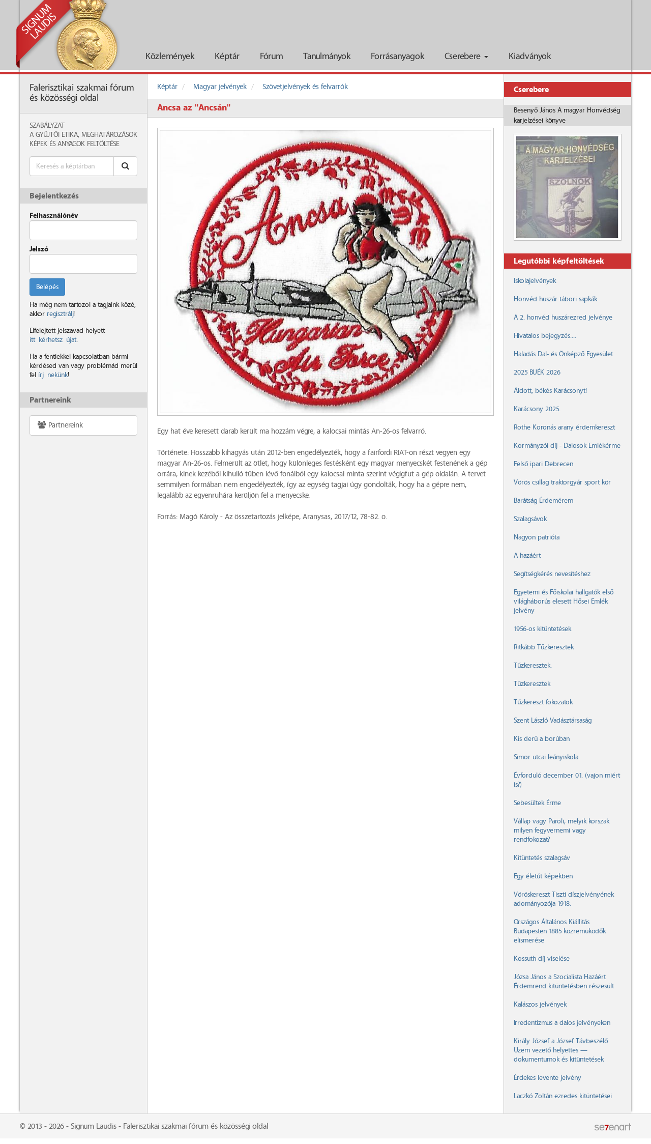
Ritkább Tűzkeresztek (544, 647)
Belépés (47, 287)
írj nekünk (53, 375)
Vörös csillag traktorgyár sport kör (562, 482)
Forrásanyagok (397, 56)
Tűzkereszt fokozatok (543, 702)
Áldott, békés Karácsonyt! (550, 391)
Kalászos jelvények (540, 1004)
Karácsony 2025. (537, 409)
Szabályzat (47, 126)
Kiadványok (530, 56)
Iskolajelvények (535, 281)
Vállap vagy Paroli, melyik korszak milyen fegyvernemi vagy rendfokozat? (561, 830)
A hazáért (527, 556)
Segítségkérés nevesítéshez (552, 574)
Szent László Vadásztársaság (552, 721)
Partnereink (60, 425)
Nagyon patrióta (536, 537)
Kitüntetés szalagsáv (542, 858)
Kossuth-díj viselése (542, 959)
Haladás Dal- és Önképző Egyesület (563, 354)
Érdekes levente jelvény (547, 1078)
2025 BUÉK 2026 (537, 372)
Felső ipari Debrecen (543, 464)
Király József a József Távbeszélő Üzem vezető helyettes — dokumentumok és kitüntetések (561, 1050)
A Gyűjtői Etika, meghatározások (83, 135)
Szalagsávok (530, 519)
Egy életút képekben (543, 876)
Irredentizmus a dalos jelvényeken (562, 1023)
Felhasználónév (53, 216)
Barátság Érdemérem (543, 501)
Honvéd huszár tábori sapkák (555, 299)
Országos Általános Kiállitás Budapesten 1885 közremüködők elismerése (560, 931)
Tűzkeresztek (532, 684)
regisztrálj (60, 314)
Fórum (271, 56)
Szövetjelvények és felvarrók (305, 87)
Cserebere (466, 56)
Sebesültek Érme (537, 803)
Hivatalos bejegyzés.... (545, 336)
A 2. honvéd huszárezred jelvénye (563, 317)
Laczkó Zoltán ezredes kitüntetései (563, 1096)
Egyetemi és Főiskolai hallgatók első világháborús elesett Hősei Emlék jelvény (563, 601)
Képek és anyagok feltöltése (74, 144)
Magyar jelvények (220, 87)
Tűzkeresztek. (533, 666)
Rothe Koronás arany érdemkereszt (564, 427)
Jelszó (38, 249)
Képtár (227, 56)
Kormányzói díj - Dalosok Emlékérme (567, 446)
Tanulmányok (326, 56)
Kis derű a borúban (542, 739)
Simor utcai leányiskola (546, 757)
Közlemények (169, 56)
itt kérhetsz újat (52, 340)
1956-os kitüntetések (542, 629)
